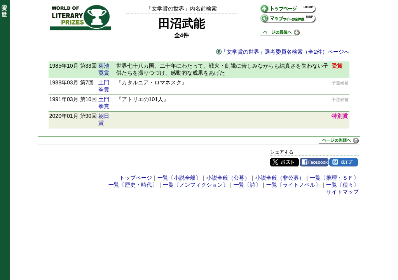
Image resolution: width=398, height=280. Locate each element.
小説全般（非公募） (279, 178)
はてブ (343, 162)
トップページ (135, 178)
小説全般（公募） (228, 178)
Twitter (284, 162)
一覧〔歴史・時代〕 (132, 185)
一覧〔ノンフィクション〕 (195, 185)
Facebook (314, 162)
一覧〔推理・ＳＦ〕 (334, 178)
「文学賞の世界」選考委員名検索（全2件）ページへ (285, 52)
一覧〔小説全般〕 (179, 178)
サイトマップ (342, 192)
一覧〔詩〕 (247, 185)
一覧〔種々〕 (342, 185)
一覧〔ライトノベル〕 (293, 185)
